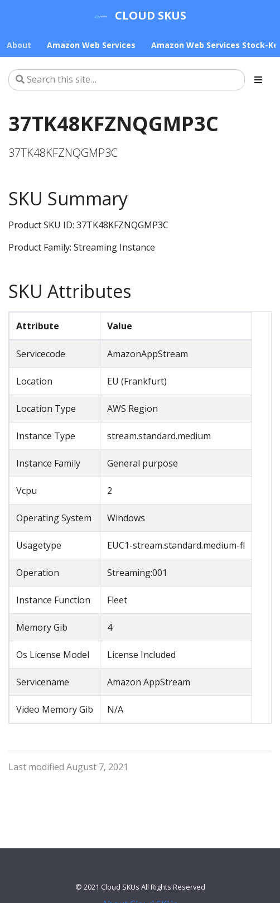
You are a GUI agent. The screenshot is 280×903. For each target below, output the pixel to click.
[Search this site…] (126, 79)
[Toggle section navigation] (258, 80)
